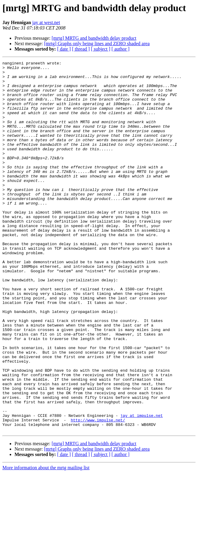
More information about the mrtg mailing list (45, 541)
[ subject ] (100, 49)
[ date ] (64, 49)
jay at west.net (46, 22)
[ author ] (121, 49)
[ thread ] (81, 49)
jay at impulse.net (141, 486)
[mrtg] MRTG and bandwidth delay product (94, 38)
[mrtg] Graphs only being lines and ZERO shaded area (97, 43)
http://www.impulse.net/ (98, 492)
